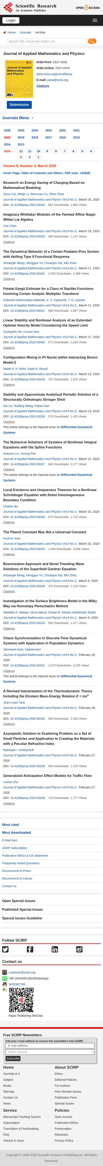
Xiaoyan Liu (11, 453)
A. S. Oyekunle (56, 300)
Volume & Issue (13, 1140)
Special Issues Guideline (22, 918)
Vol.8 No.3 (69, 199)
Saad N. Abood (38, 368)
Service (10, 1110)
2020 (7, 137)
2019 (21, 137)
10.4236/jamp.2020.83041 (27, 310)
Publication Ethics (66, 1122)
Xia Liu (7, 406)
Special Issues (64, 1103)
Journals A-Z (11, 1073)
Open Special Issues (18, 901)
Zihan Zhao (56, 194)
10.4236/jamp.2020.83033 (27, 623)
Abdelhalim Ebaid (84, 612)
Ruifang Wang (23, 406)
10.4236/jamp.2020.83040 (27, 342)
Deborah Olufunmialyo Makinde (24, 300)
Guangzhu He (12, 331)
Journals (25, 32)
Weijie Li (23, 194)
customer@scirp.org (22, 972)
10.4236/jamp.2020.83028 (27, 798)
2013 (21, 144)
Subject (8, 1079)
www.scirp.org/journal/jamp (54, 74)
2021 (76, 130)
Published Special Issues (22, 909)
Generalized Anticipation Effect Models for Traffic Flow (47, 776)
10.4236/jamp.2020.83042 (27, 273)
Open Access (64, 1117)
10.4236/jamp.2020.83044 (27, 205)
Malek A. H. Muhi (14, 368)
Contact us (9, 886)
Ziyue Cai (9, 194)
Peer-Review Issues (68, 1091)
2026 (7, 130)
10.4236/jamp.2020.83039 (27, 379)
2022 (62, 130)
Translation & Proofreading (21, 1128)
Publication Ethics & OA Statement (25, 855)
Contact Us (10, 1097)
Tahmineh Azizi (13, 649)
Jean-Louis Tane (14, 702)
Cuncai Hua (31, 331)
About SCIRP (67, 1067)
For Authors (62, 1085)
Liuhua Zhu (10, 782)
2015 (76, 137)
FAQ (6, 1134)
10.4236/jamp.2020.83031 (27, 665)
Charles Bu (10, 506)
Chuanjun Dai (53, 263)
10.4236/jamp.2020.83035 (27, 549)
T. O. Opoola (76, 300)
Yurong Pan (28, 453)
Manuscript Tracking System (22, 1117)
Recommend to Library (17, 878)
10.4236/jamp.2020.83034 (27, 586)
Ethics (59, 1073)
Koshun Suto (11, 538)
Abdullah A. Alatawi (16, 612)
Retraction (61, 1134)
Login (11, 20)
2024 (35, 130)
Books (7, 1085)
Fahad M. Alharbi (59, 612)
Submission (19, 104)
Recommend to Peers (16, 871)
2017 (48, 137)
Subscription (11, 1122)
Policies (62, 1110)
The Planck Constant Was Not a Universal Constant (44, 532)
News (7, 1103)
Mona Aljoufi (38, 612)
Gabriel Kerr (33, 649)
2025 (21, 130)
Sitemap (8, 1091)
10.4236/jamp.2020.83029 (27, 766)
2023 (48, 130)
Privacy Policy (64, 1140)
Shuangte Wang (14, 263)
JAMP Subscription (14, 848)
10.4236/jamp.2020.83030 (27, 718)
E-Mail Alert (9, 840)
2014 (7, 144)
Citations (42, 86)
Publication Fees (66, 1097)
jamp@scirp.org (57, 80)
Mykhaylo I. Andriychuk (18, 750)
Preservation (63, 1128)
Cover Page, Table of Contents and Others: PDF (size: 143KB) (46, 173)
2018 (35, 137)
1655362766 (17, 984)
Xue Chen (9, 226)
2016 (62, 137)
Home (12, 32)
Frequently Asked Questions (20, 863)
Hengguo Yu (34, 263)
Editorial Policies (66, 1079)
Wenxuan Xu (38, 194)
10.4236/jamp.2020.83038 (27, 416)
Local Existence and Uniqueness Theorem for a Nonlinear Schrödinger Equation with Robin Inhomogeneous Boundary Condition (50, 495)
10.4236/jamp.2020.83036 (27, 517)
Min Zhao (70, 263)
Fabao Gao (42, 406)
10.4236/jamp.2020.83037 (27, 464)
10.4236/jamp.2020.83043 (27, 236)
